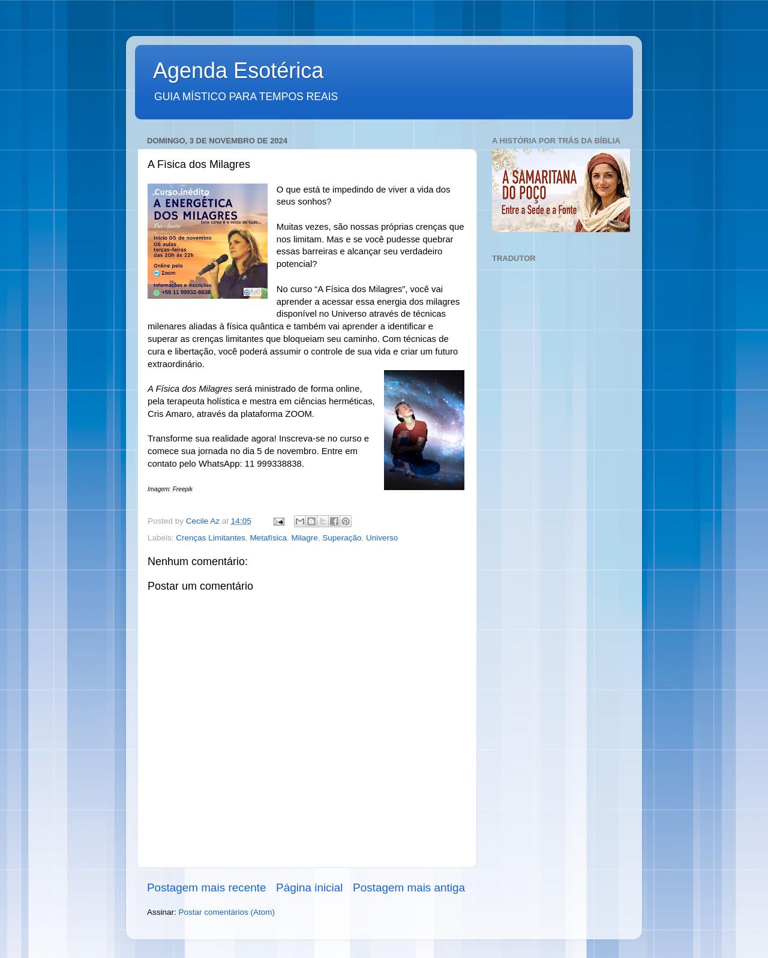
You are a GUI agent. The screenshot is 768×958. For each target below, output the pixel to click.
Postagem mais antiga (409, 887)
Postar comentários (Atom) (227, 912)
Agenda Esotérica (238, 70)
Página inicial (309, 887)
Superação (341, 537)
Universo (382, 537)
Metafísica (268, 537)
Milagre (304, 537)
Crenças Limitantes (210, 537)
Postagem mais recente (206, 887)
